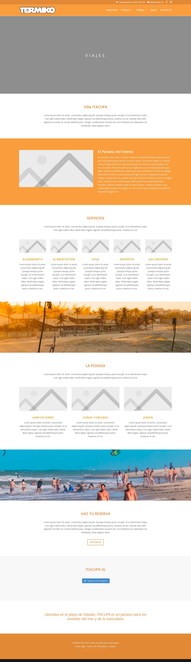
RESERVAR (95, 542)
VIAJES (153, 10)
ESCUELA (125, 10)
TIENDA (140, 10)
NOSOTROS (111, 10)
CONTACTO (166, 10)
